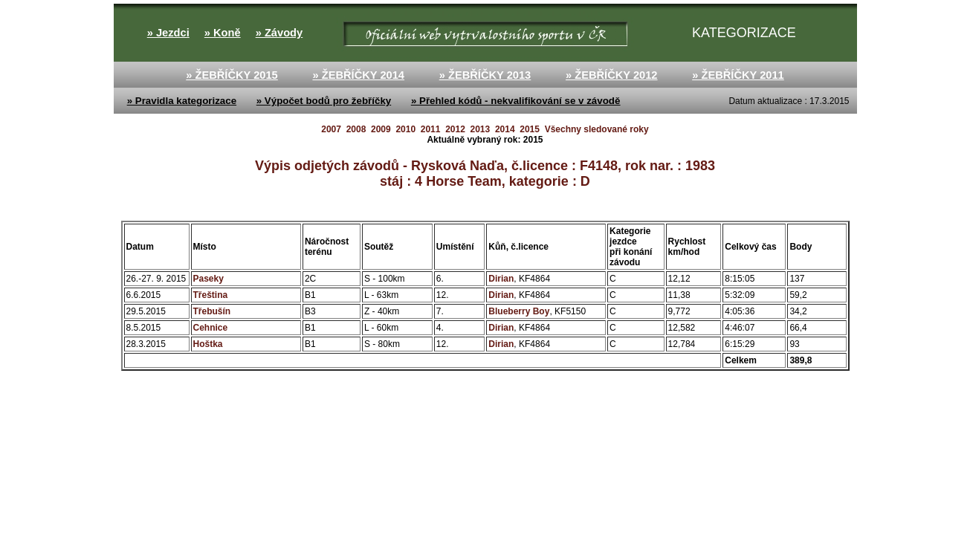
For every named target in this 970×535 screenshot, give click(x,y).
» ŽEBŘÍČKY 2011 (738, 75)
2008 (356, 129)
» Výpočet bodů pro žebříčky (323, 100)
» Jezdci (168, 33)
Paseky (208, 278)
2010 (405, 129)
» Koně (222, 33)
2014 (505, 129)
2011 (431, 129)
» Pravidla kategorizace (181, 100)
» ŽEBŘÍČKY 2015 (232, 75)
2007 (331, 129)
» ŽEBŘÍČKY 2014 (358, 75)
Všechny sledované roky (597, 129)
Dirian (501, 278)
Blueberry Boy (518, 311)
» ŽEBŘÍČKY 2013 (485, 75)
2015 (530, 129)
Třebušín (212, 311)
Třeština (210, 295)
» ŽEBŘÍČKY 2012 (612, 75)
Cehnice (210, 327)
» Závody (279, 33)
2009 (381, 129)
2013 (481, 129)
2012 (455, 129)
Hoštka (208, 344)
